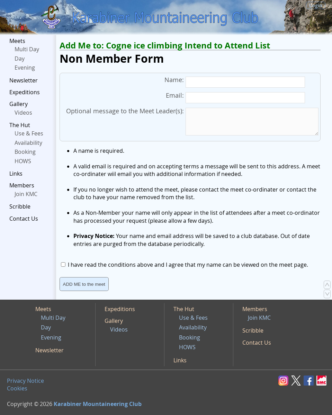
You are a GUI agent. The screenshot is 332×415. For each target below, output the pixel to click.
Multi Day (27, 49)
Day (20, 58)
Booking (25, 152)
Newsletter (23, 80)
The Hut (19, 125)
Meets (17, 41)
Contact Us (23, 218)
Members (21, 185)
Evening (25, 67)
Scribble (19, 206)
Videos (23, 112)
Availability (28, 143)
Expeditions (24, 92)
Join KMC (26, 194)
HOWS (23, 161)
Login (315, 5)
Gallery (18, 104)
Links (16, 173)
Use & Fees (29, 133)
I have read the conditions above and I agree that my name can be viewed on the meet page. (188, 264)
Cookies (17, 388)
